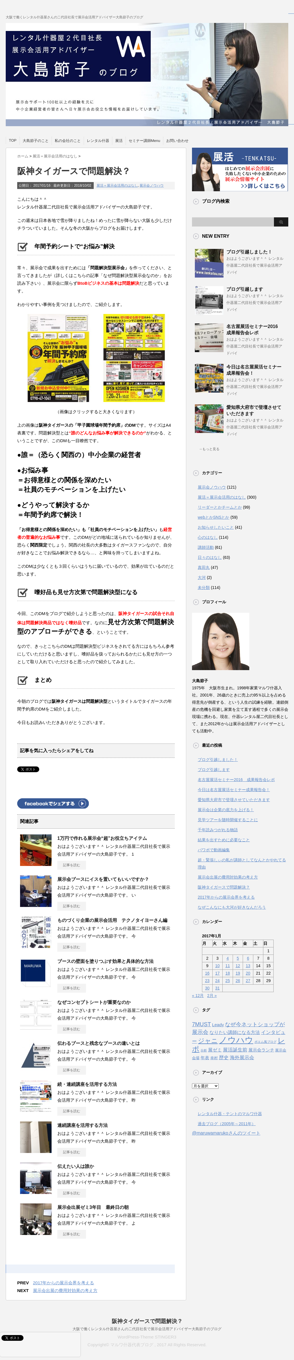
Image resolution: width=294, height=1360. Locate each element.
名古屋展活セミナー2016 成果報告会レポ (236, 779)
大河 (202, 577)
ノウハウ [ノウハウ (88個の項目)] (236, 1040)
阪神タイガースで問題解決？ (224, 887)
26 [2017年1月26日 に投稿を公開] (238, 980)
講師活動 (206, 547)
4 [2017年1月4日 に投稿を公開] (228, 958)
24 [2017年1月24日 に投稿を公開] (217, 980)
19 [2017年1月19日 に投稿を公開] (238, 973)
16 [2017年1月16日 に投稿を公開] (207, 973)
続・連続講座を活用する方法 (87, 1084)
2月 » (212, 995)
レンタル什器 (98, 140)
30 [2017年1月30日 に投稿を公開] (207, 988)
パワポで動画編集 (214, 850)
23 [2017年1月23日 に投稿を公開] (207, 980)
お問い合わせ (177, 140)
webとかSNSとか (213, 517)
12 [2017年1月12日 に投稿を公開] (238, 965)
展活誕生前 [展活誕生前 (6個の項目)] (235, 1050)
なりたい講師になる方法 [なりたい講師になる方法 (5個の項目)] (234, 1032)
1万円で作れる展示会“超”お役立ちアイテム (102, 838)
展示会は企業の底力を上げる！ (226, 809)
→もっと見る (209, 449)
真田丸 (204, 567)
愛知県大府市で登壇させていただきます (234, 799)
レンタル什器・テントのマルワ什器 (230, 1113)
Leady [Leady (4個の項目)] (218, 1024)
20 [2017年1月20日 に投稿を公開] (248, 973)
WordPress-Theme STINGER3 (147, 1336)
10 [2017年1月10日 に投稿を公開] (217, 965)
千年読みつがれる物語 (218, 830)
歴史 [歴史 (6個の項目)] (224, 1057)
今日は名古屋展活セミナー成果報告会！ (234, 789)
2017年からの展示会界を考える (63, 1282)
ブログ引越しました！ (249, 251)
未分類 (204, 587)
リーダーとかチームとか (220, 507)
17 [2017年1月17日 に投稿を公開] (217, 973)
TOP (13, 140)
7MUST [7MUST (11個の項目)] (201, 1024)
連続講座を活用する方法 (82, 1125)
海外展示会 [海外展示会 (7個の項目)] (242, 1057)
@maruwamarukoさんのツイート (226, 1133)
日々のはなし (210, 557)
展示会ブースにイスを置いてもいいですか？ (103, 879)
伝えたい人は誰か (75, 1166)
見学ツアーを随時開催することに (228, 819)
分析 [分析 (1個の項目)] (204, 1050)
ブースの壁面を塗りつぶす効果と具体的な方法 (105, 961)
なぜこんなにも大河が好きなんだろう (232, 907)
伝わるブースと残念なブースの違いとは (98, 1043)
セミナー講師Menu (144, 140)
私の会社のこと (68, 140)
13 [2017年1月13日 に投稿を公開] (248, 965)
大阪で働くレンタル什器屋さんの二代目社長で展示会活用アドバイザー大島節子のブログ (147, 1329)
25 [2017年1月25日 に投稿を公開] (228, 980)
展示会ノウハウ (152, 186)
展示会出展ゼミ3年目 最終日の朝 (93, 1207)
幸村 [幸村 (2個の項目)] (214, 1058)
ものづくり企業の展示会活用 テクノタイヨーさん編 (112, 920)
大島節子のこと (36, 140)
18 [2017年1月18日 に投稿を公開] (228, 973)
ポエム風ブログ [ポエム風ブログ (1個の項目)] (265, 1041)
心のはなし (208, 537)
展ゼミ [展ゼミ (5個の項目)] (215, 1049)
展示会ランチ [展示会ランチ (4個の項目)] (261, 1049)
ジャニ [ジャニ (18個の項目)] (208, 1040)
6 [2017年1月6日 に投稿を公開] (248, 958)
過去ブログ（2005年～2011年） (227, 1123)
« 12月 (198, 995)
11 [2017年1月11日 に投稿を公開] (228, 965)
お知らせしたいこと (216, 527)
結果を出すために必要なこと (224, 840)
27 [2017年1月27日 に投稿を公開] (248, 980)
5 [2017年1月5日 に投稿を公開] (238, 958)
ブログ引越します (244, 289)
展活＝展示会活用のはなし (117, 186)
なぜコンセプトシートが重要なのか (94, 1002)
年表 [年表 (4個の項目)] (205, 1057)
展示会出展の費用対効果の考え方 (65, 1290)
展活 (119, 140)
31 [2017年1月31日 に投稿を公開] (217, 988)
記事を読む (71, 865)
